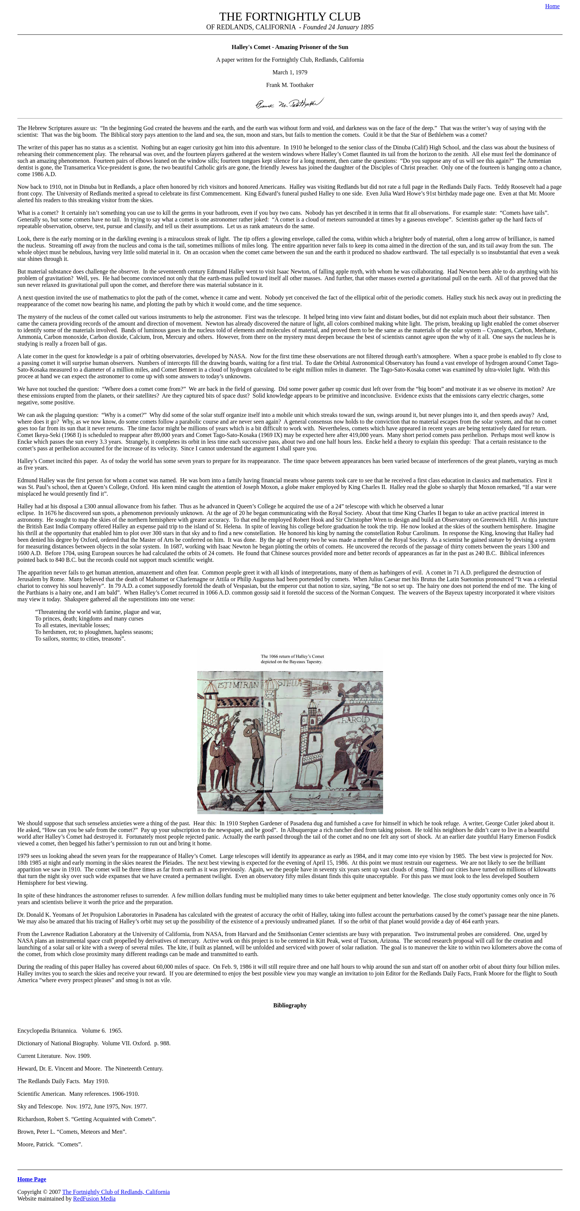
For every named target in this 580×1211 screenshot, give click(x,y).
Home (552, 6)
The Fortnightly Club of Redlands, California (116, 1192)
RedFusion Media (94, 1198)
